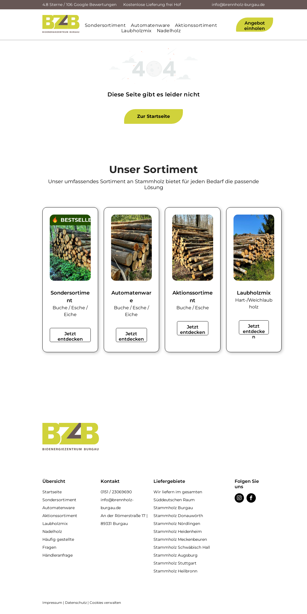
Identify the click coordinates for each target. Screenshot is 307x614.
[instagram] (239, 498)
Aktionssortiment (59, 515)
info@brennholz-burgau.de (238, 4)
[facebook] (251, 498)
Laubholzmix (55, 523)
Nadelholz (52, 531)
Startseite (52, 491)
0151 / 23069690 (116, 491)
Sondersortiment (59, 499)
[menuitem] (108, 25)
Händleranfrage (57, 555)
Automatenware (58, 507)
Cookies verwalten (105, 602)
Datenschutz (76, 602)
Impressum (52, 602)
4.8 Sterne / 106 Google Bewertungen (79, 4)
